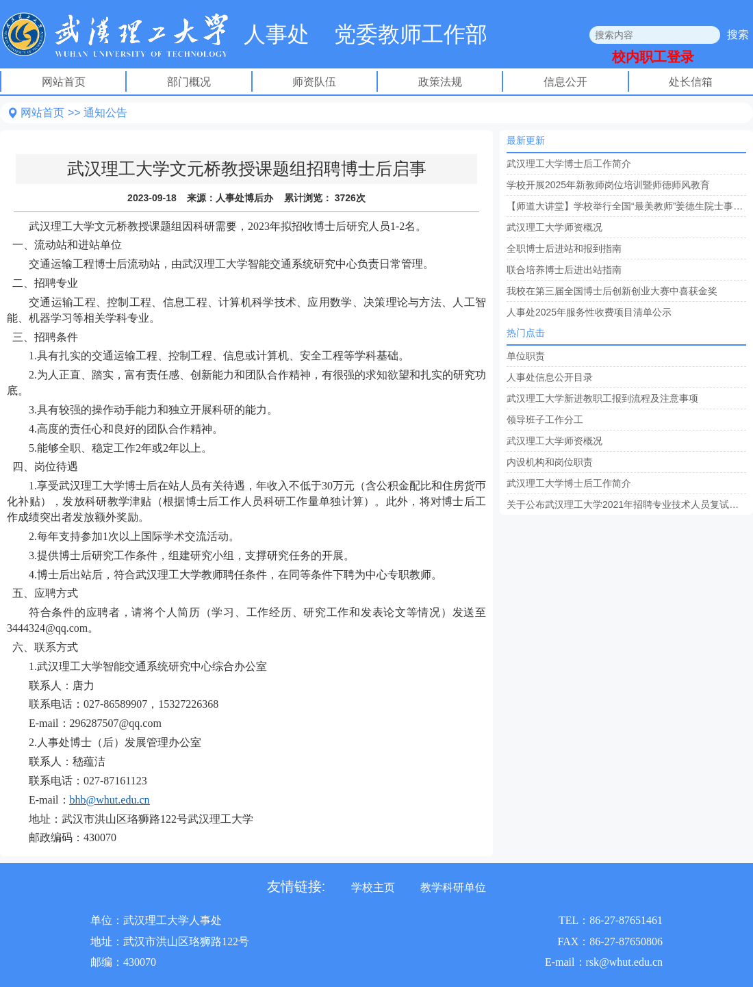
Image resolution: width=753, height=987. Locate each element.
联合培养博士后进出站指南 (564, 269)
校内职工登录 (653, 56)
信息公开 (565, 82)
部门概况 (189, 82)
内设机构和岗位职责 (550, 462)
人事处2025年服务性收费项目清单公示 (589, 312)
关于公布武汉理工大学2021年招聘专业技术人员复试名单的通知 (626, 504)
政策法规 (440, 82)
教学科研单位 (453, 887)
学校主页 (373, 887)
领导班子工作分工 (545, 419)
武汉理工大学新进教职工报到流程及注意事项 (602, 398)
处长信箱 (691, 82)
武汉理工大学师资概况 (554, 227)
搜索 (738, 34)
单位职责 (526, 355)
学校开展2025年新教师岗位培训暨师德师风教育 (608, 184)
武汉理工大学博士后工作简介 (569, 163)
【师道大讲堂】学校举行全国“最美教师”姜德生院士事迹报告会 (626, 206)
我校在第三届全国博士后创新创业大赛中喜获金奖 (612, 290)
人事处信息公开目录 (550, 377)
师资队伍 (314, 82)
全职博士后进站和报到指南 (564, 248)
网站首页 (64, 82)
